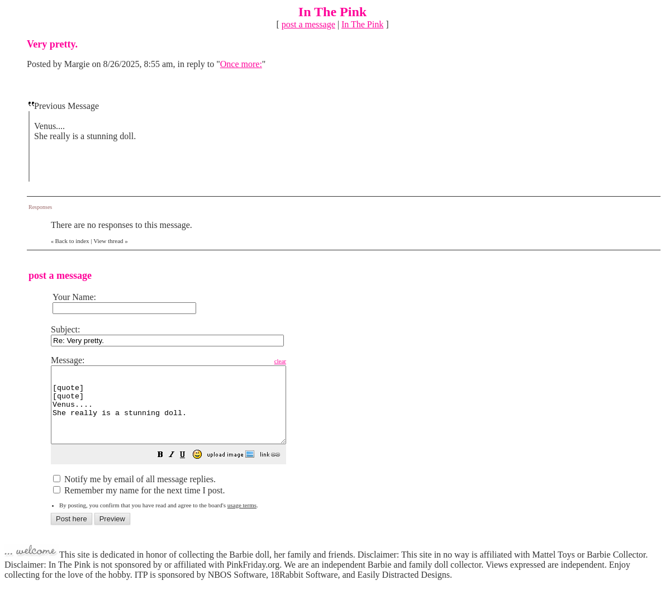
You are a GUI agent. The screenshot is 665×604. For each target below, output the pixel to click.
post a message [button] (308, 24)
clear (308, 361)
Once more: (241, 64)
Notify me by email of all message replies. (134, 494)
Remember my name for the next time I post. (139, 505)
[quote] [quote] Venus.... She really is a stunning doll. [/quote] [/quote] (182, 412)
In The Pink (362, 24)
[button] (188, 470)
